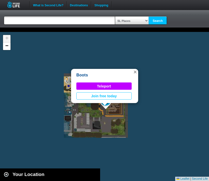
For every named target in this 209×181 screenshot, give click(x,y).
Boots (82, 75)
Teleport (104, 86)
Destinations (79, 5)
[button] (135, 72)
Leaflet (182, 178)
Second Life (16, 4)
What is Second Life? (48, 5)
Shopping (101, 5)
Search (158, 21)
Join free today (104, 96)
